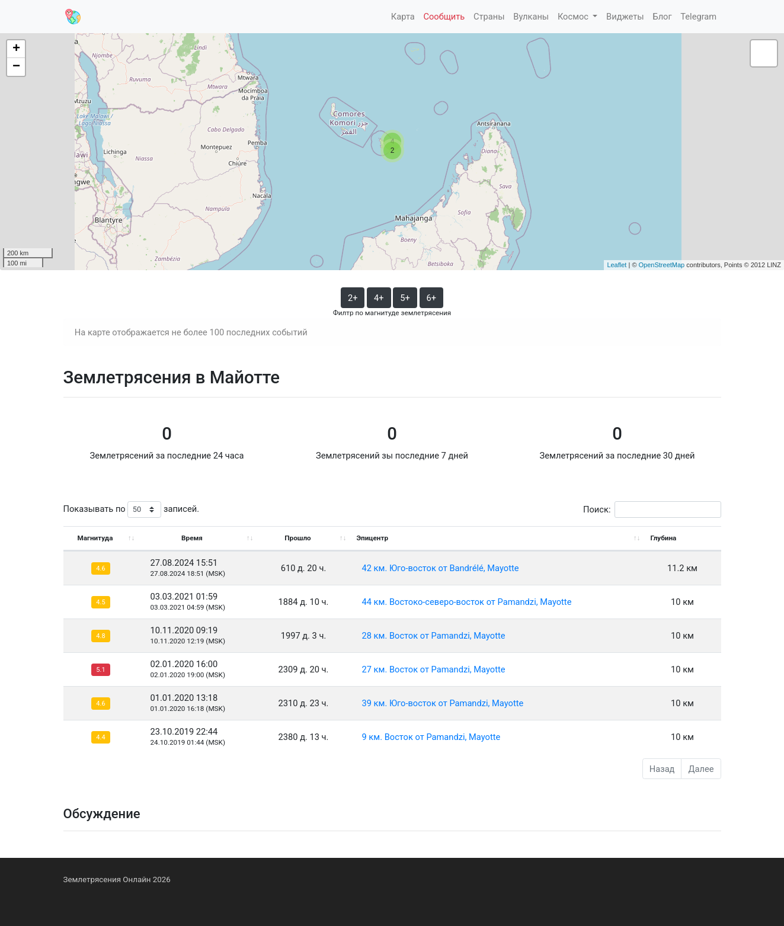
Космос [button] (574, 16)
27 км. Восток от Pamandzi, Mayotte (433, 669)
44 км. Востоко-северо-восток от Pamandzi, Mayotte (467, 602)
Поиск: (652, 509)
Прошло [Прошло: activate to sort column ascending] (297, 538)
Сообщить (444, 16)
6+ (432, 298)
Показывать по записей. (131, 509)
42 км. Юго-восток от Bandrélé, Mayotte (440, 568)
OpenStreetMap (662, 264)
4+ (379, 298)
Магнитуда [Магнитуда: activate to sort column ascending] (95, 538)
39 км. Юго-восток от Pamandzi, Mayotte (443, 703)
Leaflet (616, 264)
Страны (489, 16)
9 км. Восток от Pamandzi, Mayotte (431, 737)
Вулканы (531, 16)
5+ (405, 298)
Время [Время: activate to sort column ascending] (192, 538)
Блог (661, 16)
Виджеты (625, 16)
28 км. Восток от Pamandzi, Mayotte (433, 635)
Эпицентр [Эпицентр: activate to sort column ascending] (373, 538)
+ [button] (16, 49)
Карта (403, 16)
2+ (353, 298)
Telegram (698, 16)
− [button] (16, 67)
